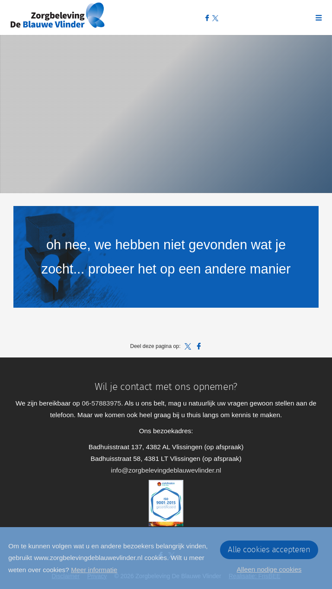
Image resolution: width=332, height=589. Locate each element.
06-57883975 (101, 403)
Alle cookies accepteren (269, 550)
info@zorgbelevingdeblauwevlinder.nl (166, 470)
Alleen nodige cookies (269, 569)
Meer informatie (94, 569)
